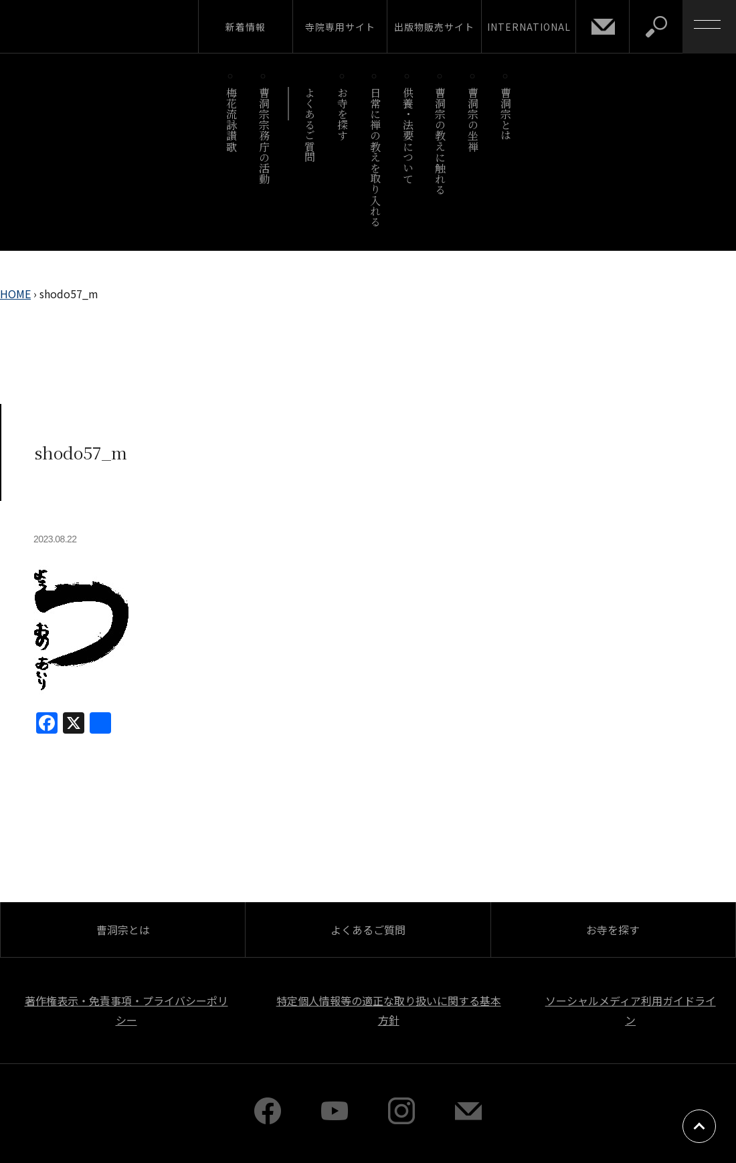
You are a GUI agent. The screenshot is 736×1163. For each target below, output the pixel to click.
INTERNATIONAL (529, 26)
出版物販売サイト (434, 26)
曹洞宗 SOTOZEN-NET (123, 26)
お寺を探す (343, 114)
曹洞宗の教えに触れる (440, 141)
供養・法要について (408, 135)
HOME (15, 294)
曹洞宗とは (506, 114)
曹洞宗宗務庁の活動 (264, 135)
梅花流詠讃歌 (231, 119)
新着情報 (245, 26)
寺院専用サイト (340, 26)
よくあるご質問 (310, 125)
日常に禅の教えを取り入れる (375, 157)
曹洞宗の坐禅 (473, 119)
